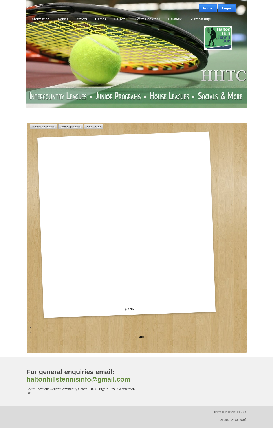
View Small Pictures (43, 126)
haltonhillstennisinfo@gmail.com (78, 379)
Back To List (94, 126)
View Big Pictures (71, 126)
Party (126, 222)
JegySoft (240, 419)
